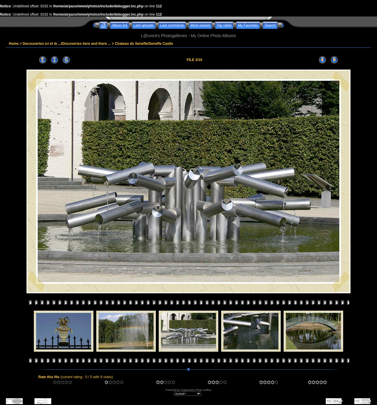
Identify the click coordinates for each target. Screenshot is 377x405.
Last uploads (144, 25)
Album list (119, 25)
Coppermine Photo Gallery (195, 389)
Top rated (224, 25)
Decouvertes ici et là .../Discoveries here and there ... (67, 44)
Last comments (172, 25)
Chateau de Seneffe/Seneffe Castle (144, 44)
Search (270, 25)
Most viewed (200, 25)
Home (14, 44)
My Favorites (248, 25)
